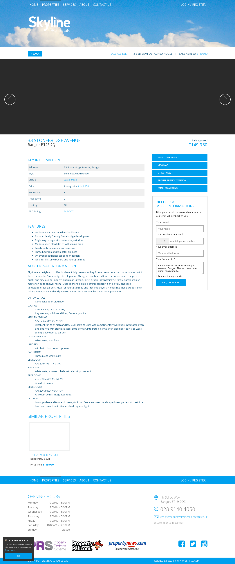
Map (163, 165)
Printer (172, 180)
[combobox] (162, 241)
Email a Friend (168, 188)
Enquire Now (170, 282)
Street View (164, 172)
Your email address (166, 246)
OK (18, 556)
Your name (162, 222)
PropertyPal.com (189, 560)
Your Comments (165, 259)
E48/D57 (69, 211)
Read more (10, 550)
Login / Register (193, 5)
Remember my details (170, 276)
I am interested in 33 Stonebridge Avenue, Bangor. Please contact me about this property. (180, 268)
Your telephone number (169, 234)
